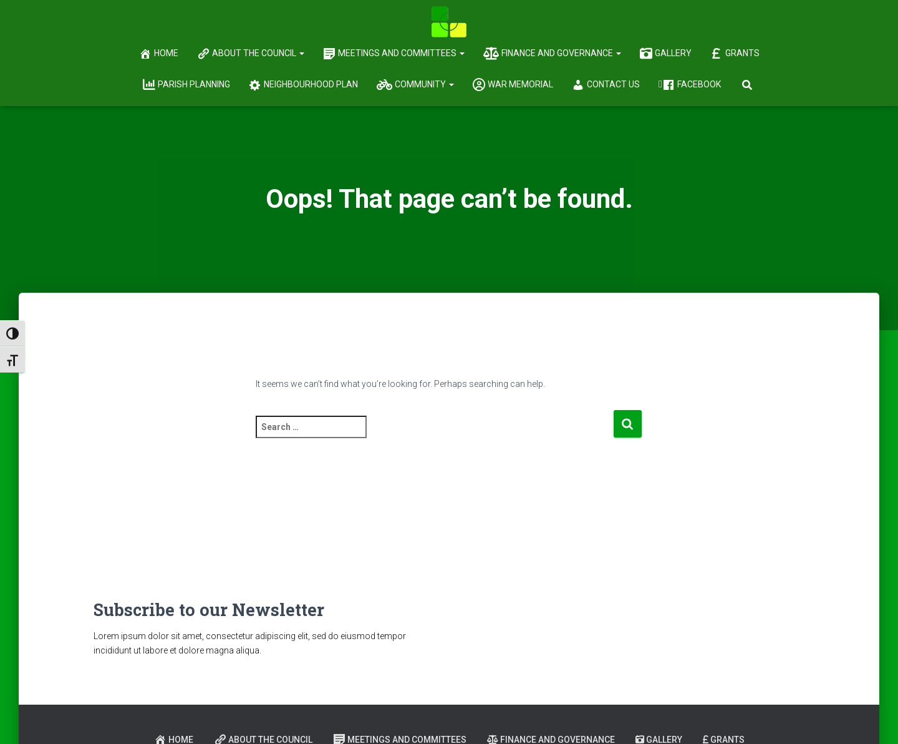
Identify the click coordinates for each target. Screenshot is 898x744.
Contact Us (606, 85)
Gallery (666, 53)
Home (158, 53)
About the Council (250, 53)
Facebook (691, 85)
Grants (735, 53)
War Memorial (513, 85)
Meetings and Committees (394, 53)
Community (415, 85)
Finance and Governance (552, 53)
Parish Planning (186, 85)
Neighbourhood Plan (303, 85)
